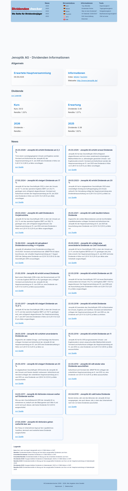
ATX (66, 17)
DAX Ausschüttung (87, 16)
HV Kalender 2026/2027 (89, 13)
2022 (47, 16)
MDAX (67, 8)
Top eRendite (86, 6)
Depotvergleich (104, 6)
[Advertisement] (64, 38)
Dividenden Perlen (87, 8)
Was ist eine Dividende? (89, 11)
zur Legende (16, 96)
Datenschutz (69, 486)
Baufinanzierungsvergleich (108, 13)
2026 (47, 6)
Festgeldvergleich (105, 11)
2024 (47, 11)
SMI (66, 19)
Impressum (58, 486)
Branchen (85, 19)
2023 (47, 13)
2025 (47, 8)
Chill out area (104, 16)
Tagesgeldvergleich (106, 8)
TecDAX (67, 14)
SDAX (66, 11)
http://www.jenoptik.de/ (87, 80)
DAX (66, 6)
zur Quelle (19, 167)
